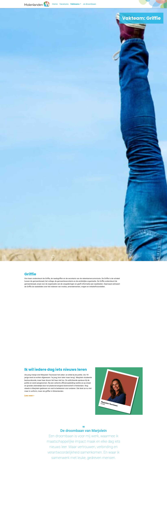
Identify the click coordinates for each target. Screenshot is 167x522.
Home (55, 4)
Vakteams (75, 4)
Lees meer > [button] (29, 396)
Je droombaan (89, 4)
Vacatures (64, 4)
